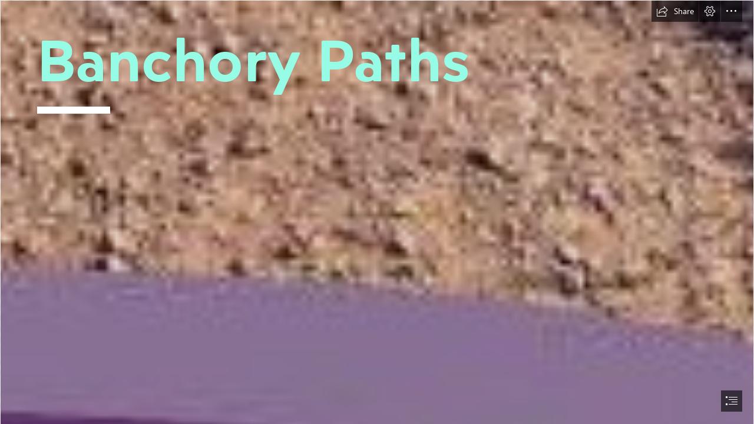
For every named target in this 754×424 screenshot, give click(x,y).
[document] (377, 212)
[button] (675, 11)
